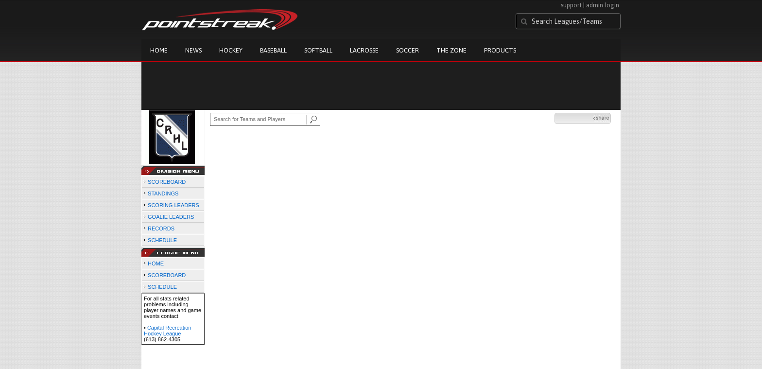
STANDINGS (163, 193)
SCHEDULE (162, 240)
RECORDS (161, 228)
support (571, 5)
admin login (602, 5)
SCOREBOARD (167, 182)
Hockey (230, 50)
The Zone (451, 50)
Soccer (407, 50)
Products (500, 50)
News (193, 50)
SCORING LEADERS (173, 205)
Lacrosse (364, 50)
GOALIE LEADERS (171, 217)
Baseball (273, 50)
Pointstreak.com (219, 20)
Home (159, 50)
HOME (156, 263)
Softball (318, 50)
